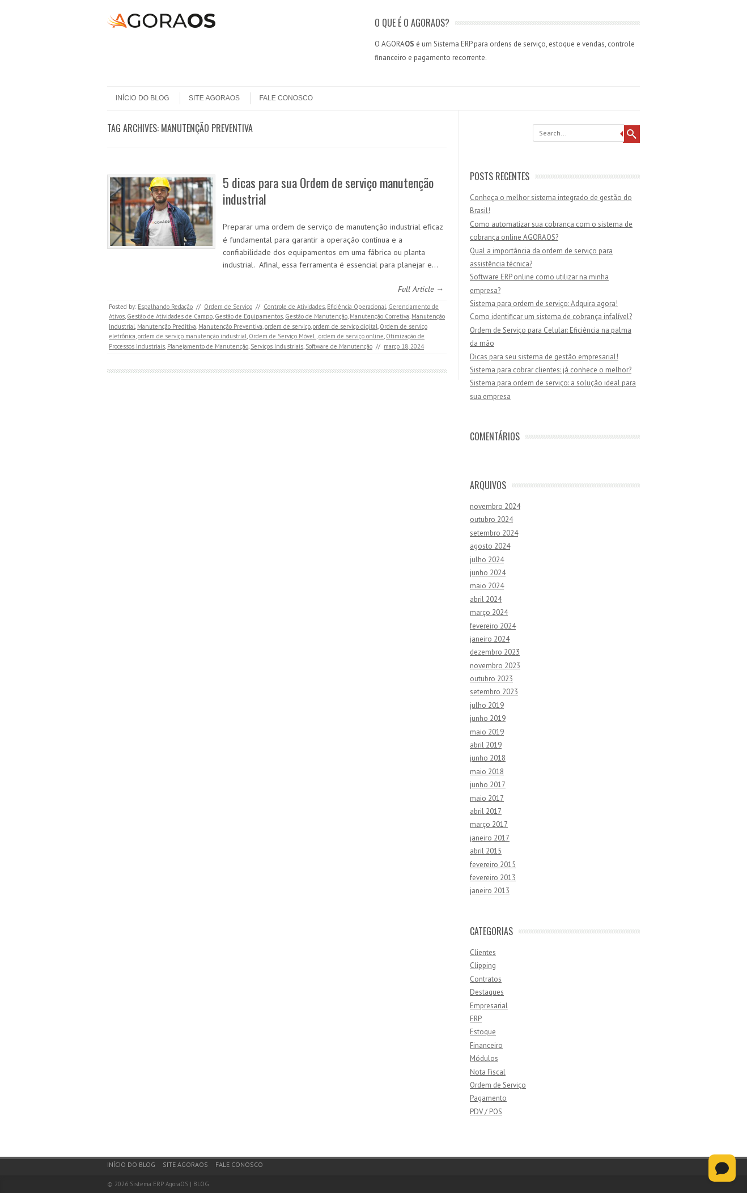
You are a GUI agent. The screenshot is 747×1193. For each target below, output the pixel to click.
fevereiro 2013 (493, 877)
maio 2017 (487, 798)
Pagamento (488, 1098)
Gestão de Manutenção (316, 316)
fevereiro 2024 (493, 626)
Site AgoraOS (214, 98)
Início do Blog (142, 98)
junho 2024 (488, 573)
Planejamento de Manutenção (207, 346)
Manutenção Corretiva (379, 316)
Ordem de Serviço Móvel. (282, 336)
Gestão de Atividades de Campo (170, 316)
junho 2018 (488, 758)
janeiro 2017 (490, 838)
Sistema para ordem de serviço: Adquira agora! (544, 303)
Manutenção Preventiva (230, 326)
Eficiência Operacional (356, 307)
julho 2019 (487, 705)
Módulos (484, 1058)
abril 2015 (486, 851)
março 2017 (489, 824)
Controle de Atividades (294, 307)
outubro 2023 (491, 678)
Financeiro (486, 1045)
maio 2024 (487, 586)
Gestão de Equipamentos (249, 316)
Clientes (483, 952)
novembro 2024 (495, 506)
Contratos (486, 979)
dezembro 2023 (495, 652)
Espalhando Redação (165, 307)
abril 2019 (486, 745)
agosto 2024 (490, 546)
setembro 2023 (494, 692)
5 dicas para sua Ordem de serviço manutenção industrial (328, 190)
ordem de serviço (288, 326)
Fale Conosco (286, 98)
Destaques (487, 992)
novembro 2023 (495, 665)
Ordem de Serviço (228, 307)
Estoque (483, 1032)
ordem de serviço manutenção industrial (192, 336)
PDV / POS (486, 1111)
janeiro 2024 (490, 639)
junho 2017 (488, 784)
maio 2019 (487, 732)
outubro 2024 (491, 519)
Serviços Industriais (277, 346)
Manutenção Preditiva (166, 326)
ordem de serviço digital (345, 326)
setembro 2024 (494, 533)
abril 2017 (486, 811)
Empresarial (489, 1006)
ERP (476, 1019)
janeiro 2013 (490, 890)
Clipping (483, 965)
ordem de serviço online (351, 336)
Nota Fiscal (488, 1072)
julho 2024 (487, 559)
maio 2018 (487, 771)
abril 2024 (486, 599)
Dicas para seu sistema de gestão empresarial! (544, 357)
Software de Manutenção (338, 346)
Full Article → (421, 289)
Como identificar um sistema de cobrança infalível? (551, 316)
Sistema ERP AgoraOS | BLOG (169, 1184)
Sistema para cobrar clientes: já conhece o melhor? (550, 370)
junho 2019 (488, 718)
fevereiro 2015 (493, 864)
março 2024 (489, 612)
